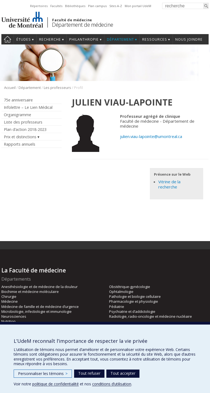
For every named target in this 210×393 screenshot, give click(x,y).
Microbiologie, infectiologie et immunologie (36, 311)
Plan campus (97, 6)
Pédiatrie (116, 306)
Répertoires (39, 6)
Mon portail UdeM (138, 6)
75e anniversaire (18, 100)
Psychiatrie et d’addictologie (132, 311)
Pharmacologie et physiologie (133, 301)
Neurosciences (13, 316)
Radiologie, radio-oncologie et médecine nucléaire (150, 316)
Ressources (154, 39)
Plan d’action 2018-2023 (25, 129)
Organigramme (17, 114)
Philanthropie (84, 39)
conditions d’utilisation (111, 383)
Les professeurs (57, 87)
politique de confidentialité (55, 383)
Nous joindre (189, 39)
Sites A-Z (115, 6)
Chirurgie (8, 296)
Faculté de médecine (72, 19)
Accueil (7, 39)
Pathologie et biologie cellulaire (135, 296)
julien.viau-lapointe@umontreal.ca (151, 136)
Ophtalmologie (121, 291)
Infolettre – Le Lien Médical (28, 107)
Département (120, 39)
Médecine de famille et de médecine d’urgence (40, 306)
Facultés (56, 6)
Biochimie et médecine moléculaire (30, 291)
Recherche (50, 39)
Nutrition (8, 321)
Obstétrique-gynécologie (129, 286)
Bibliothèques (75, 6)
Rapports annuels (19, 144)
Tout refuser (89, 373)
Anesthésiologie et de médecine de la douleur (39, 286)
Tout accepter (122, 373)
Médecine (9, 301)
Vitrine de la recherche (169, 184)
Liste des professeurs (23, 122)
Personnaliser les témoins (43, 373)
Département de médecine (82, 24)
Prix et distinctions (20, 136)
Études (23, 39)
